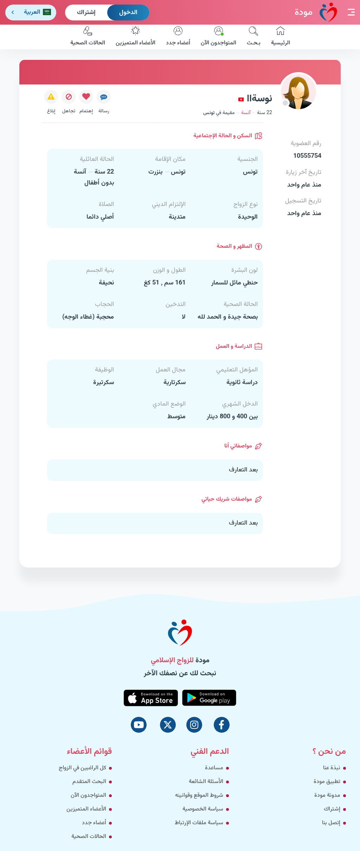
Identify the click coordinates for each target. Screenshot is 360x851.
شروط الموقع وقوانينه (199, 795)
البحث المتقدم (89, 781)
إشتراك (86, 13)
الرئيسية (280, 37)
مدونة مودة (327, 795)
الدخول (128, 13)
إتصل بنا (331, 823)
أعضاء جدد (178, 37)
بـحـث (254, 37)
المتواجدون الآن (218, 37)
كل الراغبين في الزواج (82, 768)
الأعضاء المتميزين (135, 37)
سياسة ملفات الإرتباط (199, 823)
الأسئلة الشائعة (206, 781)
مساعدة (214, 768)
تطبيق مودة (327, 781)
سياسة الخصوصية (202, 809)
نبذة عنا (331, 768)
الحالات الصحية (87, 37)
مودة (316, 12)
